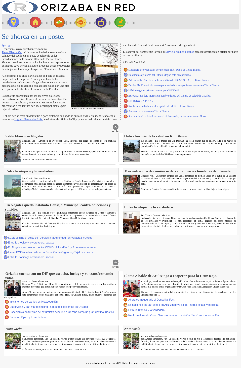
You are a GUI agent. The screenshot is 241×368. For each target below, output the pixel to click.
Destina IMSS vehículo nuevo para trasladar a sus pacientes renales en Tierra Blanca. (174, 85)
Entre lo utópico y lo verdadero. (31, 242)
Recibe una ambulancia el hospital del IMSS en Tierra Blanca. (161, 106)
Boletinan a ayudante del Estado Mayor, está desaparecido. (159, 74)
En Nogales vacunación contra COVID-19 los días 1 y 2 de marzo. (52, 247)
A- (9, 45)
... (59, 160)
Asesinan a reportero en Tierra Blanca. (149, 111)
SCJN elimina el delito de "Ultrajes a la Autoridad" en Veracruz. (50, 237)
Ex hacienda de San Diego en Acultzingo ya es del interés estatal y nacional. (173, 304)
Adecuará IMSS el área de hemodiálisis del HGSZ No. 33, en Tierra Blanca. (169, 80)
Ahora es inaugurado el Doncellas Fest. (151, 299)
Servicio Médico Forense (180, 51)
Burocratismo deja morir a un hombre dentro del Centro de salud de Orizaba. (169, 95)
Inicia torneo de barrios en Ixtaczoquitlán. (34, 301)
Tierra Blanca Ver (12, 52)
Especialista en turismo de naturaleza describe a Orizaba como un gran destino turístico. (62, 312)
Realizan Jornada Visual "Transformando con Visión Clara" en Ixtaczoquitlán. (174, 315)
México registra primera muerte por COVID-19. (154, 90)
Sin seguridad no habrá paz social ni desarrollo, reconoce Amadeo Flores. (167, 116)
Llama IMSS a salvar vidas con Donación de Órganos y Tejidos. (50, 252)
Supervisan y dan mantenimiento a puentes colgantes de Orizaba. (49, 306)
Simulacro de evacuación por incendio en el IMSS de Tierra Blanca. (164, 69)
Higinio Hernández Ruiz (28, 119)
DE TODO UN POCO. (140, 100)
